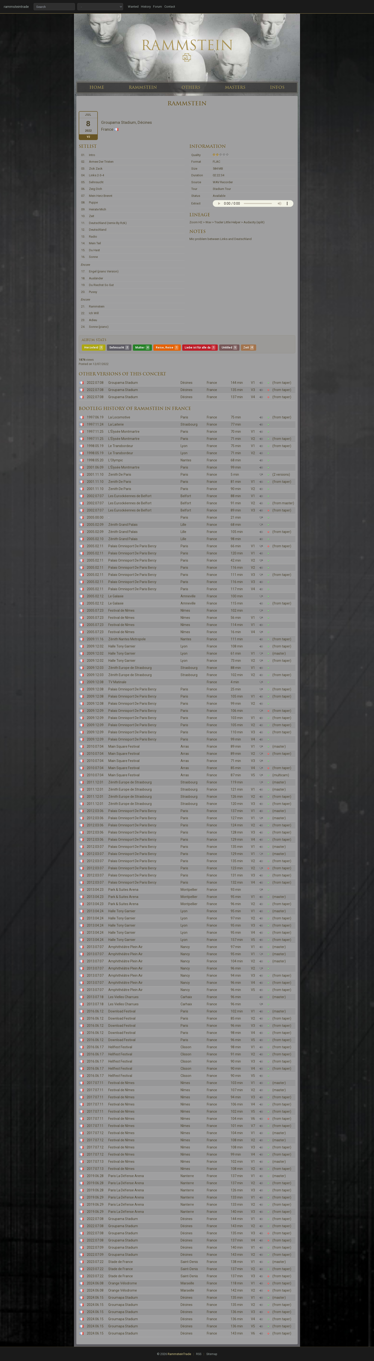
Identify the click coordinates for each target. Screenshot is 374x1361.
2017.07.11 (95, 1083)
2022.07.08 (95, 383)
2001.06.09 (95, 467)
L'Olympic (115, 460)
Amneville (188, 596)
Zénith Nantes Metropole (127, 639)
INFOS (277, 87)
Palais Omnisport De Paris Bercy (132, 546)
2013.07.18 (95, 997)
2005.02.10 (95, 539)
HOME (96, 87)
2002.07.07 (95, 496)
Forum (157, 6)
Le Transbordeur (120, 446)
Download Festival (121, 1011)
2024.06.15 (95, 1297)
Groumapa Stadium (123, 1297)
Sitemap (211, 1354)
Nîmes (185, 610)
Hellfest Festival (120, 1047)
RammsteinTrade (179, 1354)
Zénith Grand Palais (123, 525)
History (146, 6)
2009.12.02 (95, 646)
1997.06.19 (95, 417)
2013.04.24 (95, 911)
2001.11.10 (95, 474)
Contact (169, 6)
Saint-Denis (189, 1262)
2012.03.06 (95, 811)
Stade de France (120, 1262)
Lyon (184, 446)
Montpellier (189, 890)
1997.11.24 (95, 424)
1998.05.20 (95, 460)
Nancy (185, 947)
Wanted (133, 6)
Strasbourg (189, 424)
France (212, 383)
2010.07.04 (95, 746)
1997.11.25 (95, 431)
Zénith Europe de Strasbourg (130, 668)
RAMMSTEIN (143, 87)
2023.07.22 (95, 1262)
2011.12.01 (95, 782)
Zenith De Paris (119, 474)
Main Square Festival (124, 746)
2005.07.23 (95, 610)
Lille (183, 525)
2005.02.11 (95, 546)
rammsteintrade (16, 7)
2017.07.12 (95, 1133)
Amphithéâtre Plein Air (125, 947)
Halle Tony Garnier (121, 646)
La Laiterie (116, 424)
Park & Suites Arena (123, 890)
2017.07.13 (95, 1161)
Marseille (187, 1283)
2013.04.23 (95, 890)
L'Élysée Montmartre (124, 431)
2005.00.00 (95, 517)
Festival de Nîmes (121, 610)
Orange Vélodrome (122, 1283)
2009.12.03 (95, 668)
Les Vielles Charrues (123, 997)
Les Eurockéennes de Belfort (129, 496)
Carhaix (186, 997)
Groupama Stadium (123, 383)
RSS (198, 1354)
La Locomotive (119, 417)
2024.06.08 (95, 1283)
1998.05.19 (95, 446)
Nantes (186, 460)
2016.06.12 (95, 1011)
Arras (185, 746)
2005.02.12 (95, 596)
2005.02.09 (95, 525)
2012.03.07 (95, 847)
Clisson (186, 1047)
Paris (184, 417)
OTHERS (191, 87)
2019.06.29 (95, 1197)
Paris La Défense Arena (126, 1176)
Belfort (186, 496)
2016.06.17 (95, 1047)
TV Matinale (117, 682)
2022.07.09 (95, 1247)
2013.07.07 (95, 947)
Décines (186, 383)
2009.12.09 (95, 711)
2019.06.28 (95, 1176)
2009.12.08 (95, 682)
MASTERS (235, 87)
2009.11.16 (95, 639)
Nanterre (187, 1176)
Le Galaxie (116, 596)
